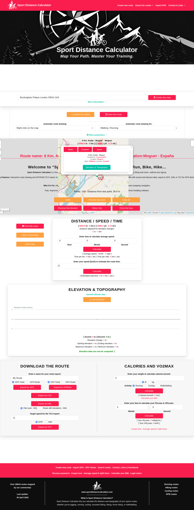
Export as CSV (45, 395)
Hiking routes (171, 487)
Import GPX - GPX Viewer (84, 467)
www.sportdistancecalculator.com (97, 492)
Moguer (100, 159)
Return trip (97, 208)
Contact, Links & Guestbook (125, 467)
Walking (92, 161)
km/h (40, 422)
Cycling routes (171, 491)
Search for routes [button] (143, 5)
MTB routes (171, 494)
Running (139, 386)
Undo (67, 200)
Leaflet (147, 213)
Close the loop (126, 208)
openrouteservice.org (168, 213)
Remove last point (97, 200)
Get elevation (97, 299)
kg (153, 382)
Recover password (61, 473)
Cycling (151, 386)
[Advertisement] (97, 78)
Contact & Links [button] (176, 5)
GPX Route (35, 382)
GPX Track (19, 382)
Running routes (171, 484)
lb (145, 382)
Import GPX (161, 5)
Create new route (125, 5)
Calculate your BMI (149, 398)
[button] (97, 176)
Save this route (113, 114)
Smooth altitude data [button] (97, 294)
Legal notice (136, 473)
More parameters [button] (97, 135)
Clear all (126, 200)
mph (50, 422)
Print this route (30, 226)
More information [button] (97, 102)
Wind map (30, 244)
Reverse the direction (68, 208)
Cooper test (136, 429)
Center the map (162, 97)
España (106, 161)
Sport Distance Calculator (29, 5)
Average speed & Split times (155, 429)
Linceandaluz (101, 157)
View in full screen (30, 235)
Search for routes (80, 114)
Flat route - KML (30, 408)
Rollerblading (166, 386)
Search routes (104, 467)
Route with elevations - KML (55, 408)
